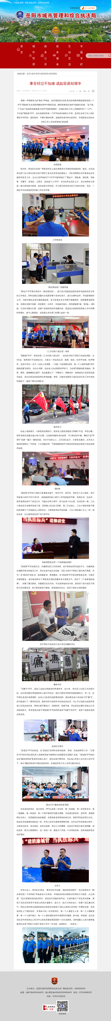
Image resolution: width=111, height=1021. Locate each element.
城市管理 (32, 55)
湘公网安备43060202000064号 (58, 992)
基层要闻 (53, 74)
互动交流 (68, 55)
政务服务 (56, 55)
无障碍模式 (75, 8)
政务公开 (44, 55)
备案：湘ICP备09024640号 (32, 992)
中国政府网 (18, 3)
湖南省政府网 (30, 3)
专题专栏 (80, 55)
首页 (20, 49)
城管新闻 (44, 74)
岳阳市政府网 (43, 3)
